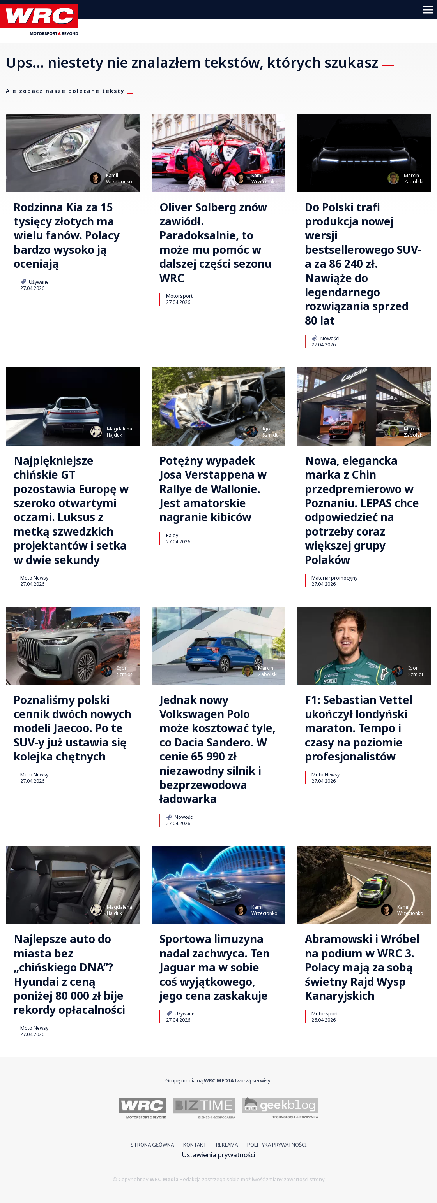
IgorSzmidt (270, 431)
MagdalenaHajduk (119, 431)
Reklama (227, 1144)
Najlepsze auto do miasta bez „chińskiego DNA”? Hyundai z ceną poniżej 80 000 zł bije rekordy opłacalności (69, 974)
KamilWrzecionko (119, 178)
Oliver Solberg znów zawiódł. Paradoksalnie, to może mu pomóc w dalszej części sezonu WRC (215, 242)
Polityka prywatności (277, 1144)
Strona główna (152, 1144)
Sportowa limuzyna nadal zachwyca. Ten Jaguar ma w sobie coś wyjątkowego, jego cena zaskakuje (214, 967)
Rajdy (172, 535)
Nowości (325, 338)
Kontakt (195, 1144)
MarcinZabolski (413, 178)
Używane (34, 282)
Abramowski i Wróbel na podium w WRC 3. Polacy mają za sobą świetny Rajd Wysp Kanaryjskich (362, 967)
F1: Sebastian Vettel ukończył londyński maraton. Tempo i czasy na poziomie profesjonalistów (358, 728)
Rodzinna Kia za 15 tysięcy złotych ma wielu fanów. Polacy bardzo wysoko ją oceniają (67, 235)
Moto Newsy (34, 577)
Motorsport (179, 296)
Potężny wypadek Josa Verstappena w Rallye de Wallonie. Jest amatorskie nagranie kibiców (213, 488)
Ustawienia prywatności (218, 1154)
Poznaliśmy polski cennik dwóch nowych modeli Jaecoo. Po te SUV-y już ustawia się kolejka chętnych (72, 728)
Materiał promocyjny (334, 577)
